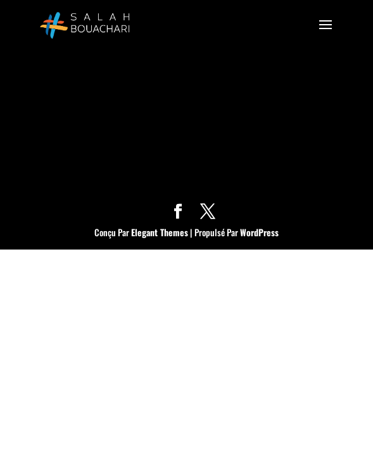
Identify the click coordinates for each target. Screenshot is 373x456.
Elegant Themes (159, 232)
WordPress (259, 232)
